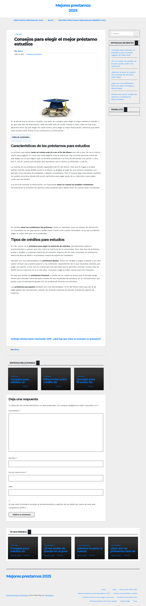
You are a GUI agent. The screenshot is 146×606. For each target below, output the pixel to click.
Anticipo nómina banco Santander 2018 (31, 339)
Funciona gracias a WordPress (17, 595)
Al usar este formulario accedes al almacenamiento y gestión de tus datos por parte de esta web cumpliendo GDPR (52, 506)
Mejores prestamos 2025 (28, 576)
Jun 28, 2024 (116, 555)
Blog (50, 20)
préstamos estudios (34, 54)
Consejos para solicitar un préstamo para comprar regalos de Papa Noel (123, 52)
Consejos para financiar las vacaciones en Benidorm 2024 (86, 384)
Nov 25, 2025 (16, 555)
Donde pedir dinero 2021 (128, 589)
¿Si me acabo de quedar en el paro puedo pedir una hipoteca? (123, 63)
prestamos (18, 34)
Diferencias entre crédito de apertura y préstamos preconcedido (124, 96)
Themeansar (49, 595)
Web (10, 486)
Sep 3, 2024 (82, 555)
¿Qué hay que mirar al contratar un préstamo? (77, 339)
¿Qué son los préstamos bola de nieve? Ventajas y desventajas (122, 85)
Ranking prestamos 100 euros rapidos (103, 601)
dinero (20, 51)
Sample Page (125, 601)
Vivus (135, 601)
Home (104, 589)
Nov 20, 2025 (49, 555)
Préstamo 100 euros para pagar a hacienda (98, 597)
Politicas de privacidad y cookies (125, 593)
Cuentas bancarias (84, 545)
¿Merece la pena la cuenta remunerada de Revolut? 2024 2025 (123, 74)
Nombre (13, 458)
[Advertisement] (56, 80)
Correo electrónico (18, 472)
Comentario (15, 411)
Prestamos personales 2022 (28, 20)
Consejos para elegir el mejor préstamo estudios (55, 42)
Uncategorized (49, 545)
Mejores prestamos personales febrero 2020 (82, 20)
